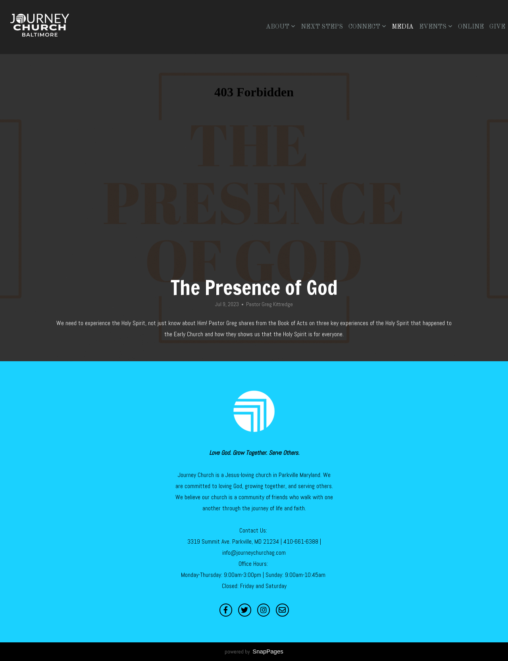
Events (435, 27)
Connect (367, 27)
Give (497, 27)
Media (403, 27)
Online (471, 27)
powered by (254, 651)
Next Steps (322, 27)
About (280, 27)
